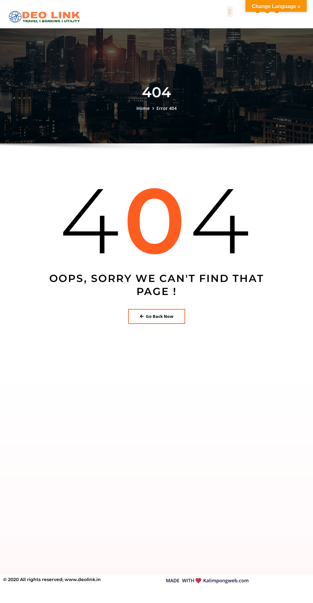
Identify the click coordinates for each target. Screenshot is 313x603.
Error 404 (166, 108)
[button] (230, 11)
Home (143, 108)
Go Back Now (156, 316)
